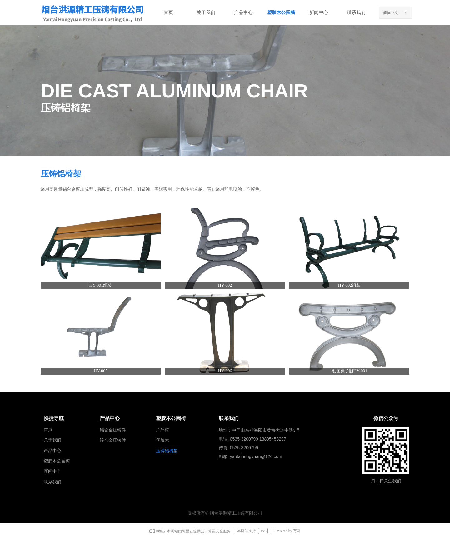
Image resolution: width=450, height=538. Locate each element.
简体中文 (390, 13)
